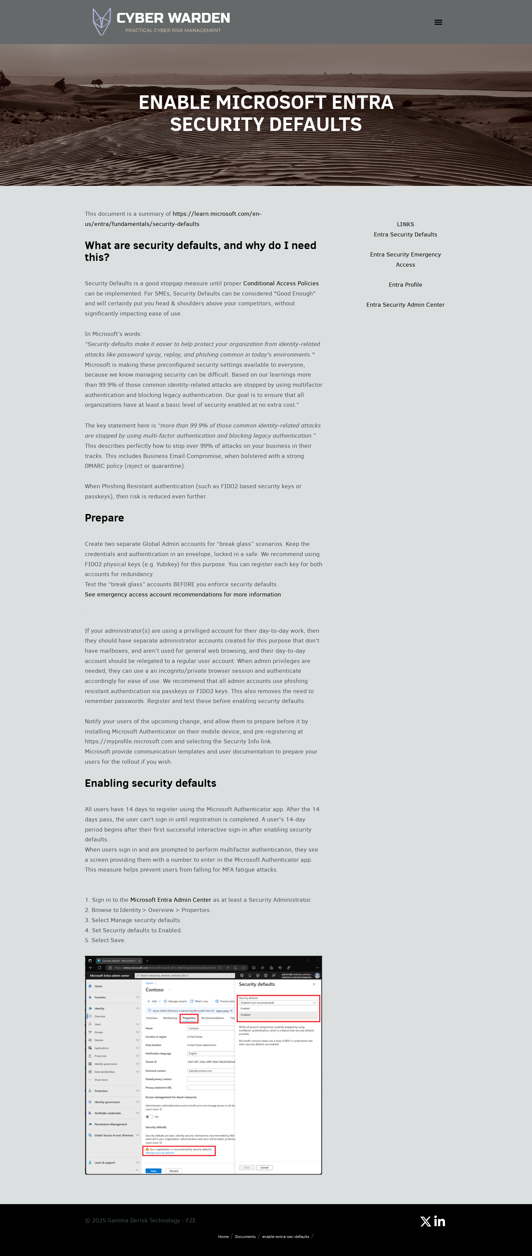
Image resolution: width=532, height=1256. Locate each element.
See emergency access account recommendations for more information (183, 594)
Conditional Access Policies (281, 283)
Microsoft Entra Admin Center (171, 900)
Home (223, 1236)
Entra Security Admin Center (405, 305)
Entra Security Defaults (405, 234)
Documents (245, 1236)
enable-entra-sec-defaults (285, 1236)
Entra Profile (405, 285)
